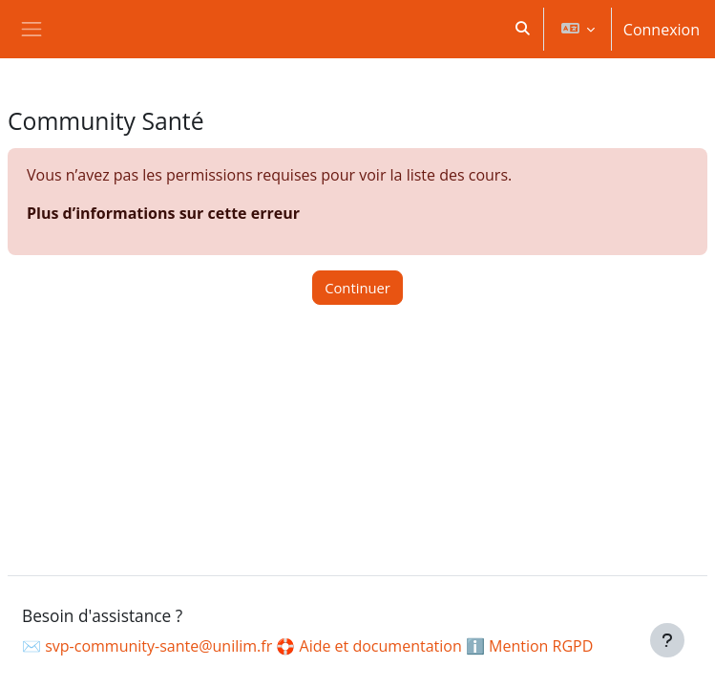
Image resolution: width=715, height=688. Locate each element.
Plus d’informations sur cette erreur (163, 213)
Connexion (661, 29)
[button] (522, 29)
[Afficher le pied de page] (667, 640)
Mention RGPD (541, 645)
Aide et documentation (381, 645)
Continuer (357, 287)
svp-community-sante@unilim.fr (158, 645)
